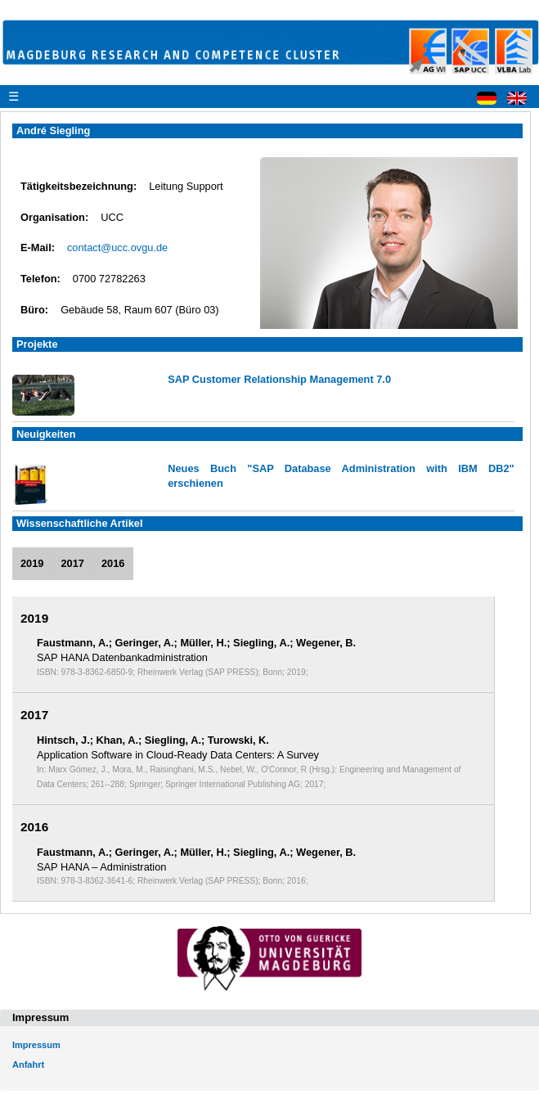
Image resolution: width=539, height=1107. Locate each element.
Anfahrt (28, 1064)
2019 (31, 563)
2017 (72, 563)
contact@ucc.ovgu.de (117, 247)
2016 (112, 563)
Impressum (36, 1045)
